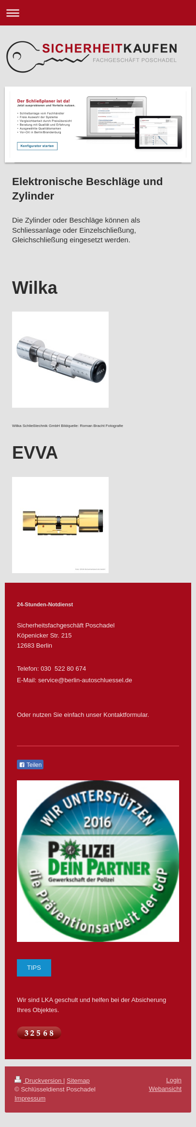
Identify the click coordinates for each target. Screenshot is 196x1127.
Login (174, 1080)
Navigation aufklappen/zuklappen (98, 12)
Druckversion (38, 1080)
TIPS (34, 967)
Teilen (30, 765)
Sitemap (78, 1080)
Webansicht (165, 1088)
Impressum (29, 1098)
